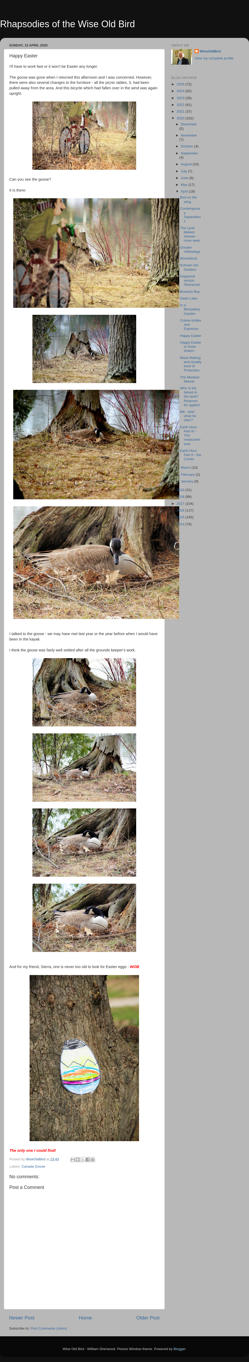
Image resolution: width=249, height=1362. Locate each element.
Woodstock (188, 258)
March (186, 467)
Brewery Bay (190, 292)
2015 (181, 517)
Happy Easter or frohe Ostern (190, 346)
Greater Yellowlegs (190, 250)
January (187, 481)
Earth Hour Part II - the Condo (190, 455)
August (187, 164)
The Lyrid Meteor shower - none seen (190, 234)
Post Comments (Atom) (49, 1328)
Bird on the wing (188, 199)
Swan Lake (188, 298)
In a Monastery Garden (190, 309)
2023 (181, 98)
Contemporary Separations (190, 215)
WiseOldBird (210, 51)
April (185, 191)
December (189, 124)
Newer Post (21, 1317)
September (189, 153)
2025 (181, 84)
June (185, 178)
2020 (181, 118)
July (184, 171)
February (188, 474)
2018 (181, 497)
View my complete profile (214, 58)
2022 (181, 105)
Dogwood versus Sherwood (190, 280)
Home (85, 1317)
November (189, 135)
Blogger (179, 1349)
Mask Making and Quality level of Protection (191, 364)
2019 (181, 490)
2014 (181, 524)
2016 (181, 510)
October (187, 146)
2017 (181, 504)
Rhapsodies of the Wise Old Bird (67, 24)
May (184, 185)
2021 (181, 111)
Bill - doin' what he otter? (188, 416)
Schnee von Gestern (189, 267)
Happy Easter (190, 336)
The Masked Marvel (189, 379)
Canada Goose (33, 1166)
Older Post (148, 1317)
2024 (181, 91)
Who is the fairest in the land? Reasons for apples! (190, 396)
